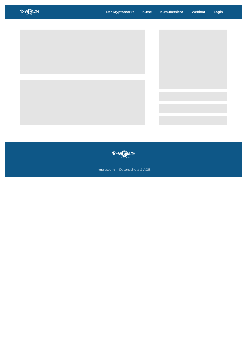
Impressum (106, 170)
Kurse (147, 12)
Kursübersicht (171, 12)
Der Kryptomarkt (120, 12)
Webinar (198, 12)
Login (218, 12)
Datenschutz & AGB (134, 170)
